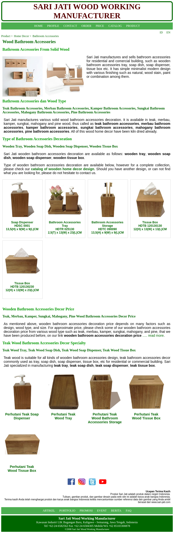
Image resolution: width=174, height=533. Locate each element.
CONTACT (70, 26)
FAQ (128, 510)
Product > (7, 36)
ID (161, 32)
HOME (38, 26)
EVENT (101, 510)
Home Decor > (22, 36)
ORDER (86, 26)
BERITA (116, 510)
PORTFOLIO (67, 510)
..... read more (153, 335)
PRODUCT (133, 26)
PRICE (100, 26)
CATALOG (115, 26)
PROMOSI (86, 510)
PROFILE (53, 26)
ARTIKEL (49, 510)
